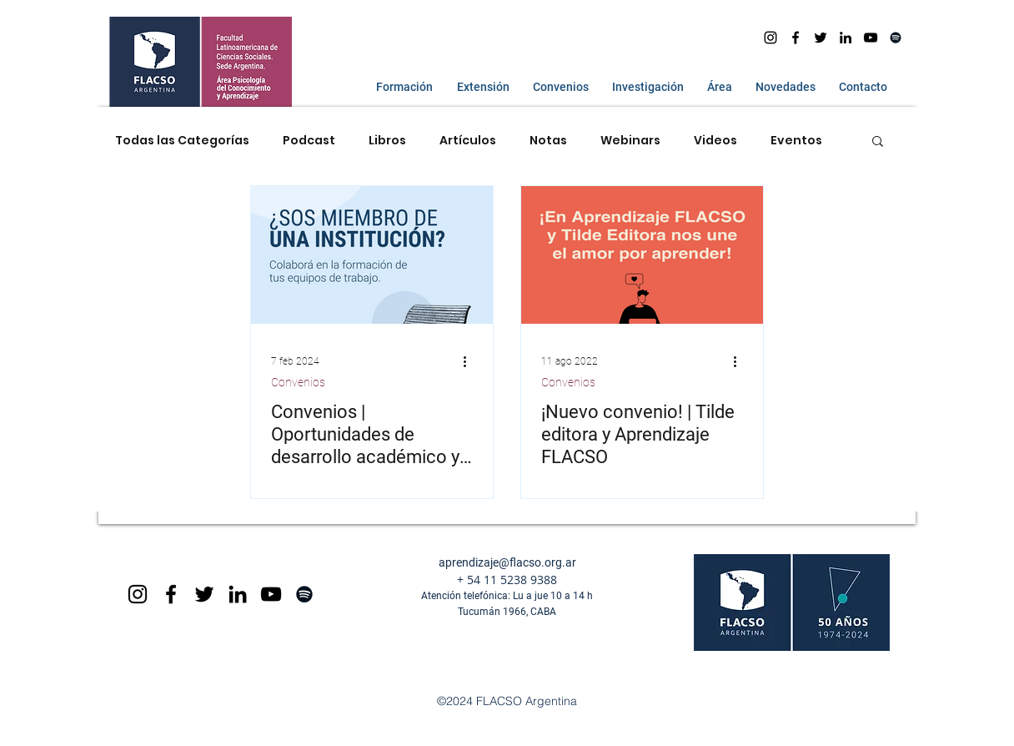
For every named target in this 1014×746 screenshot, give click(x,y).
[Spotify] (895, 37)
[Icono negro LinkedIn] (845, 37)
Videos (715, 141)
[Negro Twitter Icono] (820, 37)
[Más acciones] (470, 361)
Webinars (630, 141)
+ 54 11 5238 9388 (507, 579)
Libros (387, 141)
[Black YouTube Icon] (271, 594)
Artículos (467, 141)
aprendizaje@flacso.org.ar (507, 562)
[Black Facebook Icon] (170, 594)
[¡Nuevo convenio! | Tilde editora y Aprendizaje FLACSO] (642, 255)
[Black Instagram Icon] (137, 594)
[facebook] (795, 37)
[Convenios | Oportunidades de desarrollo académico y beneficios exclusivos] (372, 255)
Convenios (298, 382)
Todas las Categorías (182, 141)
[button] (400, 87)
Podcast (309, 141)
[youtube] (870, 37)
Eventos (796, 141)
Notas (548, 141)
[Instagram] (770, 37)
